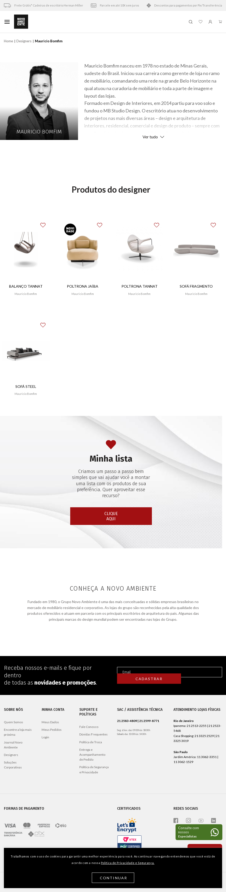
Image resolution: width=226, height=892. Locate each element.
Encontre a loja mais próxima (18, 732)
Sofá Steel (25, 386)
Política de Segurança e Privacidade (94, 769)
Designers (23, 41)
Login (45, 737)
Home (8, 41)
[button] (46, 223)
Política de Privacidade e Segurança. (127, 862)
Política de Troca (90, 742)
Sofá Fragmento (196, 286)
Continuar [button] (113, 878)
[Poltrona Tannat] (139, 251)
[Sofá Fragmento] (196, 251)
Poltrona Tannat (139, 286)
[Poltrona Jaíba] (83, 251)
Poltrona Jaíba (82, 286)
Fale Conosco (88, 727)
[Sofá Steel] (26, 351)
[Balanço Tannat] (26, 251)
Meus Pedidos (52, 730)
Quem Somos (13, 722)
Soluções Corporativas (13, 764)
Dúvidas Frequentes (93, 734)
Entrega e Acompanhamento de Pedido (92, 754)
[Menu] (7, 21)
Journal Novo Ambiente (13, 744)
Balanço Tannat (26, 286)
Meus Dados (50, 722)
